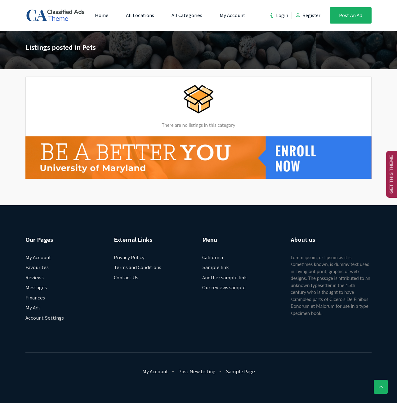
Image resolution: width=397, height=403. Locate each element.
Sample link (215, 267)
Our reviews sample (224, 287)
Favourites (37, 267)
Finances (35, 297)
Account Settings (44, 317)
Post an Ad (350, 15)
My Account (232, 15)
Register (308, 15)
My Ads (33, 307)
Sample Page (240, 371)
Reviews (34, 277)
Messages (36, 287)
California (212, 257)
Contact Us (126, 277)
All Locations (140, 15)
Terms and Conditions (137, 267)
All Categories (187, 15)
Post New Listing (197, 371)
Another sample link (224, 277)
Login (278, 15)
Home (102, 15)
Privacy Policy (129, 257)
